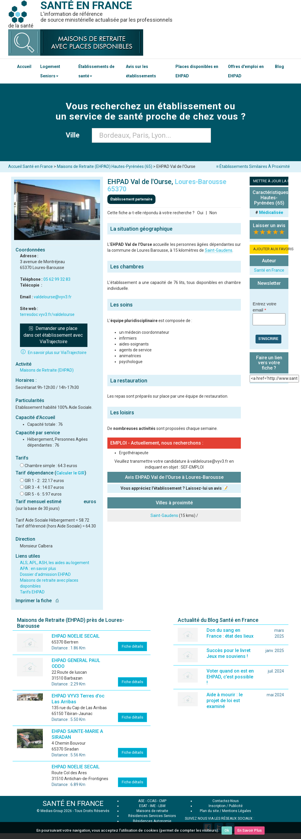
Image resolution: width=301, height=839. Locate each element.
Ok (226, 830)
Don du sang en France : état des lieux (230, 633)
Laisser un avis (269, 225)
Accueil (24, 66)
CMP (162, 801)
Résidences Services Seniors (152, 816)
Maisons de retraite (152, 811)
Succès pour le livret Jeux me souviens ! (229, 653)
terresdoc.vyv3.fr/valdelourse (47, 314)
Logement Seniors (50, 71)
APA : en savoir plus (38, 568)
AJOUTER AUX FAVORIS (270, 249)
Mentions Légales (236, 811)
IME (153, 806)
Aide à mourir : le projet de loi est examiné (225, 700)
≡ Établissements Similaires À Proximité (253, 166)
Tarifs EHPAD (32, 592)
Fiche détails (132, 646)
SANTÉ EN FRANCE (73, 803)
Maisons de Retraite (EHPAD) (47, 370)
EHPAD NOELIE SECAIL (76, 636)
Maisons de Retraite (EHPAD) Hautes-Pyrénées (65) (104, 166)
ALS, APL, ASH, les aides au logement (54, 562)
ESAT (143, 806)
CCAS (151, 801)
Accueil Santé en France (30, 166)
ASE (141, 801)
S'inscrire (268, 339)
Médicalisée (271, 212)
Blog (279, 66)
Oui (200, 212)
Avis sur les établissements (141, 71)
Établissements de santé (96, 71)
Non (213, 212)
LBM (161, 806)
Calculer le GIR (70, 473)
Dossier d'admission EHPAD (45, 574)
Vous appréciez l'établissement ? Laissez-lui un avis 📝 (174, 488)
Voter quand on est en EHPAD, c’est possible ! (230, 676)
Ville (74, 135)
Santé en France (269, 270)
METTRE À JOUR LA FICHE (270, 181)
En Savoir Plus (249, 830)
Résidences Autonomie (152, 821)
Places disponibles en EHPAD (196, 71)
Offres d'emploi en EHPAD (246, 71)
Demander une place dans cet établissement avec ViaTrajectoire (53, 335)
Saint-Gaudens (218, 250)
